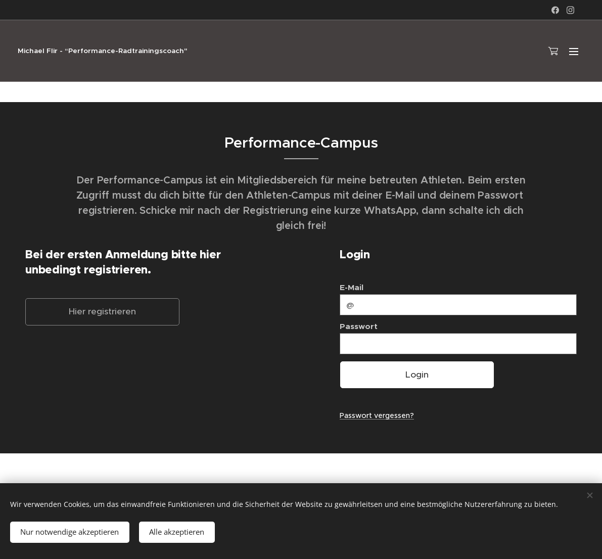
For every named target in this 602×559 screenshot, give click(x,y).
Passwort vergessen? (377, 415)
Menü (573, 51)
